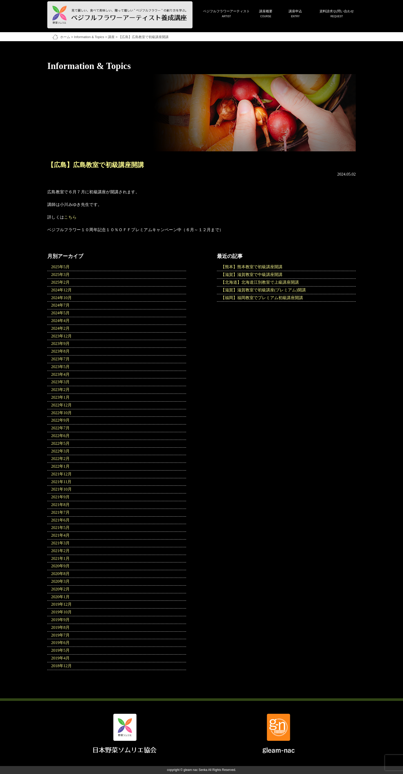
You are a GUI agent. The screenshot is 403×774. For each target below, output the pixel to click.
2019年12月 (61, 604)
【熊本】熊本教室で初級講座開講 (251, 267)
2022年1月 (60, 466)
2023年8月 (60, 351)
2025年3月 (60, 274)
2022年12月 (61, 405)
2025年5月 (60, 267)
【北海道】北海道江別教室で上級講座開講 (260, 282)
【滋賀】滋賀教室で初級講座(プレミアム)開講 (263, 290)
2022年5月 (60, 443)
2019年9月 (60, 620)
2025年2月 (60, 282)
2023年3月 (60, 382)
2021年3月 (60, 543)
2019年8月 (60, 627)
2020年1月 (60, 597)
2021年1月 (60, 558)
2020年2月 (60, 589)
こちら (70, 217)
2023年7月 (60, 359)
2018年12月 (61, 666)
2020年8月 (60, 573)
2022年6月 (60, 435)
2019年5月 (60, 650)
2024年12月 (61, 290)
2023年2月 (60, 389)
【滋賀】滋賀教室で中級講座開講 (251, 274)
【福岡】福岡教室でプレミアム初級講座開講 (262, 297)
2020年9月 (60, 566)
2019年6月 (60, 642)
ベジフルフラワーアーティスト (226, 14)
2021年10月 (61, 489)
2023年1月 (60, 397)
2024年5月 (60, 313)
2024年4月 (60, 320)
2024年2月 (60, 328)
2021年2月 (60, 551)
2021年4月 (60, 535)
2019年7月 (60, 635)
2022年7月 (60, 428)
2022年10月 (61, 413)
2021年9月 (60, 497)
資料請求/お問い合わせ (337, 14)
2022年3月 (60, 451)
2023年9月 (60, 343)
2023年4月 (60, 374)
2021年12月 (61, 474)
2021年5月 (60, 527)
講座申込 (295, 14)
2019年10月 (61, 612)
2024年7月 (60, 305)
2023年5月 (60, 366)
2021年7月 (60, 512)
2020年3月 (60, 581)
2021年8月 (60, 504)
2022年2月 (60, 458)
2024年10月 (61, 297)
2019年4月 (60, 658)
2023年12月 (61, 336)
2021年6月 (60, 520)
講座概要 (266, 14)
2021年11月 (61, 482)
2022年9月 (60, 420)
